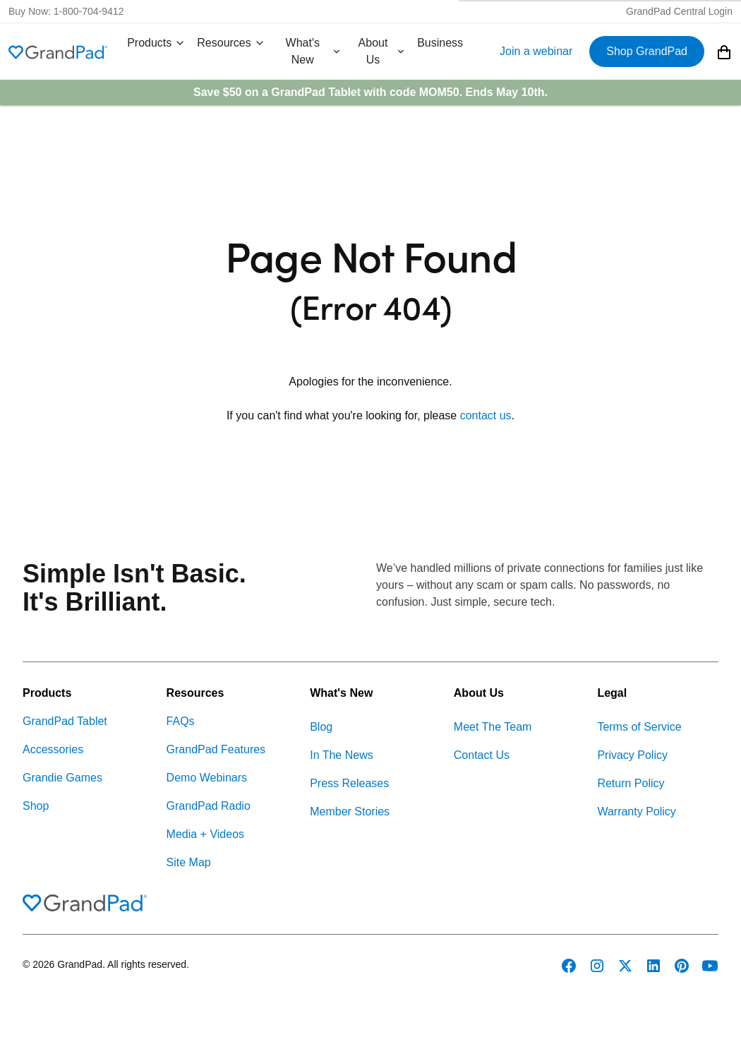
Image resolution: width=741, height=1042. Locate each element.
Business (440, 43)
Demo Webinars (207, 778)
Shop (36, 806)
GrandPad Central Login (679, 11)
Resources (231, 43)
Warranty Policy (636, 812)
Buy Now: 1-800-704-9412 (66, 11)
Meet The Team (493, 727)
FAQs (181, 721)
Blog (321, 727)
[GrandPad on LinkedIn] (653, 965)
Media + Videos (205, 834)
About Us (382, 51)
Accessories (53, 749)
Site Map (189, 862)
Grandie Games (62, 778)
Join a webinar (536, 51)
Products (156, 43)
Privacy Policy (632, 755)
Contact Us (482, 755)
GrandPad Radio (209, 806)
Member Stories (350, 812)
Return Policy (630, 783)
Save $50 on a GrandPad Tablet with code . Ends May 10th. (370, 92)
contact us (486, 415)
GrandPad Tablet (65, 721)
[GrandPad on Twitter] (625, 965)
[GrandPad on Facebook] (568, 965)
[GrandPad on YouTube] (709, 965)
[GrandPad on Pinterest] (681, 965)
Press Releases (349, 783)
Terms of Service (639, 727)
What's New (314, 51)
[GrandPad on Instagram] (597, 965)
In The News (341, 755)
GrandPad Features (216, 749)
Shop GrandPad (646, 51)
